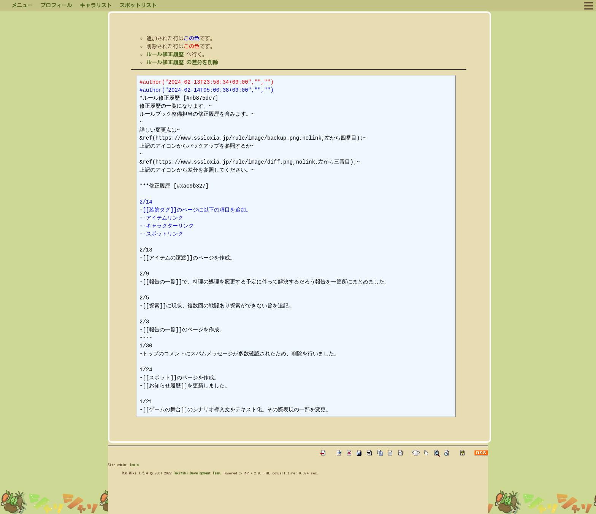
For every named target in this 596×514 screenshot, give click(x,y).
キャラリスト (96, 5)
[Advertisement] (246, 496)
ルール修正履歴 (165, 54)
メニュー (22, 5)
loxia (134, 464)
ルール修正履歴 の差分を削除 (182, 62)
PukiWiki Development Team (197, 473)
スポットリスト (138, 5)
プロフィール (56, 5)
